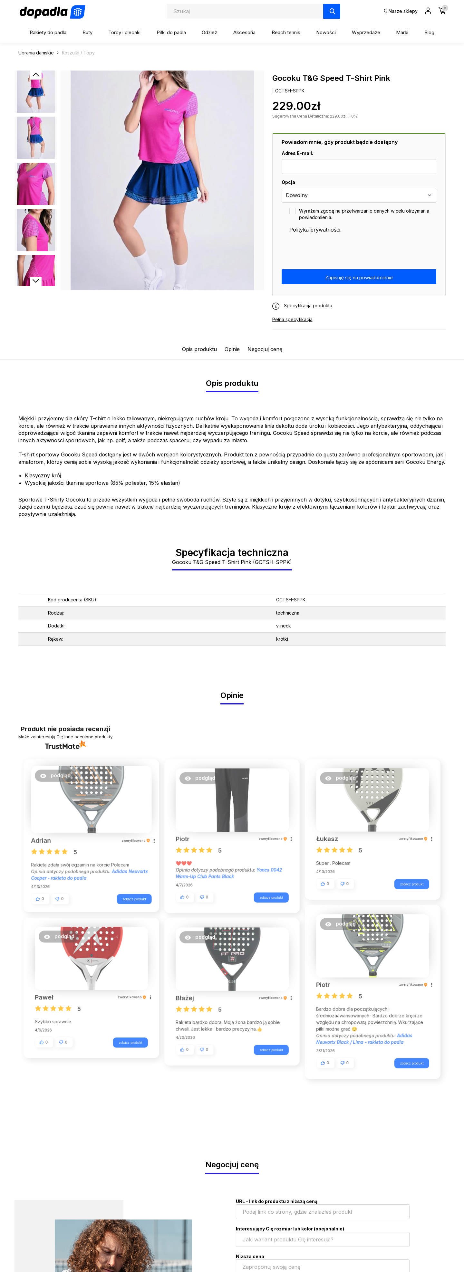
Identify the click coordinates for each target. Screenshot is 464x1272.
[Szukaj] (331, 11)
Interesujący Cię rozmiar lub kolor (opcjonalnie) (290, 1228)
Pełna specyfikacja (292, 319)
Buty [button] (87, 32)
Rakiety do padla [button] (48, 32)
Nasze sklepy (401, 11)
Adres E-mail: (297, 153)
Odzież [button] (209, 32)
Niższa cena (250, 1256)
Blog (429, 32)
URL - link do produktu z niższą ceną (276, 1201)
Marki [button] (402, 32)
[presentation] (331, 251)
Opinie (232, 349)
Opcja (288, 182)
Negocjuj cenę (264, 349)
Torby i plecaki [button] (124, 32)
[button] (59, 778)
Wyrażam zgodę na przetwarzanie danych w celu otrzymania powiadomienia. (364, 214)
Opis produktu (199, 349)
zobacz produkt (130, 897)
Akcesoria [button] (244, 32)
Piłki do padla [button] (171, 32)
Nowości (326, 32)
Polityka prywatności (314, 229)
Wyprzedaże (366, 32)
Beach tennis (286, 32)
